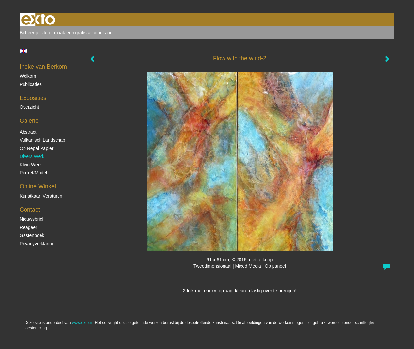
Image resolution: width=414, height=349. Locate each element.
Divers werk (32, 156)
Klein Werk (30, 164)
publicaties (31, 84)
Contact (30, 209)
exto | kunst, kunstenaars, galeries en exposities (38, 19)
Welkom (28, 76)
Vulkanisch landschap (42, 140)
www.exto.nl (82, 322)
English (23, 51)
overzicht (29, 107)
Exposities (33, 98)
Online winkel (38, 186)
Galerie (29, 121)
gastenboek (32, 235)
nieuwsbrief (31, 219)
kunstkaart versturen (41, 195)
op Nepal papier (37, 148)
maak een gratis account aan (83, 32)
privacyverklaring (37, 243)
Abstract (28, 132)
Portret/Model (33, 172)
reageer (28, 227)
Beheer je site (34, 32)
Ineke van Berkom (43, 66)
